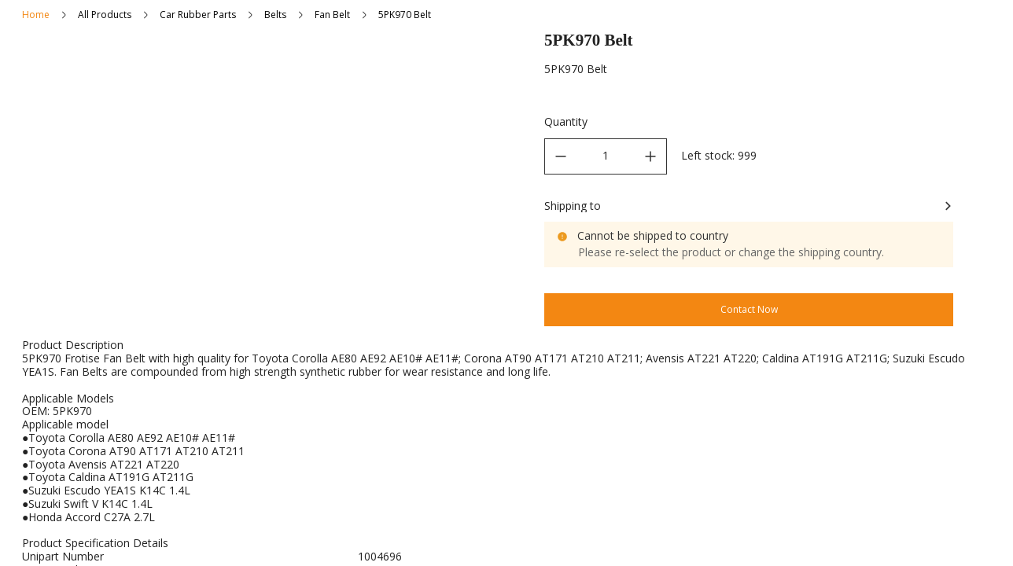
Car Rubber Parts (198, 14)
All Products (104, 14)
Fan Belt (332, 14)
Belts (275, 14)
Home (36, 14)
